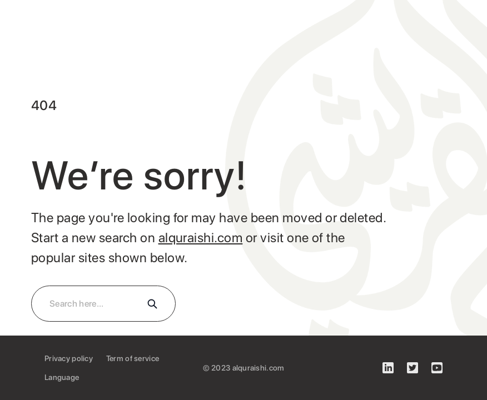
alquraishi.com (200, 237)
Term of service (132, 358)
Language (61, 377)
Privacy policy (68, 358)
